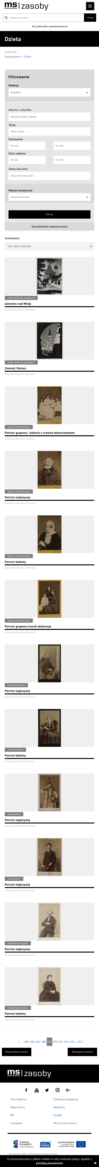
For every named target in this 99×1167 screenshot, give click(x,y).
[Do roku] (72, 146)
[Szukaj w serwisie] (43, 17)
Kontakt (58, 1115)
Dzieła (27, 56)
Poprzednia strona (16, 1051)
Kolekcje (14, 85)
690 (55, 1041)
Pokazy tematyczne (20, 190)
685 (26, 1041)
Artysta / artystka (20, 109)
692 (66, 1041)
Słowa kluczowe (18, 169)
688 (44, 1041)
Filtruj (49, 214)
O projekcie (16, 1123)
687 (38, 1041)
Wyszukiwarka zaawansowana (49, 26)
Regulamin (59, 1107)
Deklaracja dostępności (66, 1099)
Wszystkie (49, 92)
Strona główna (13, 56)
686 (32, 1041)
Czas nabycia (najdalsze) (50, 246)
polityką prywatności (49, 1163)
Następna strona (82, 1051)
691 (61, 1041)
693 (72, 1041)
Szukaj (90, 17)
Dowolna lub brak (49, 197)
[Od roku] (27, 146)
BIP (12, 1115)
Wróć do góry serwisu (66, 1123)
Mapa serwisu (17, 1107)
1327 (80, 1041)
